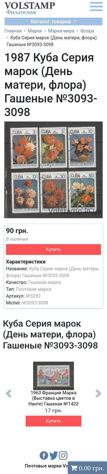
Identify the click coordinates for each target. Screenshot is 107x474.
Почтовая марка (33, 289)
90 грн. (17, 231)
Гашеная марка (44, 282)
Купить (53, 249)
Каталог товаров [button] (51, 21)
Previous (8, 397)
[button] (97, 126)
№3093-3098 (35, 303)
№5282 (33, 296)
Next (98, 397)
